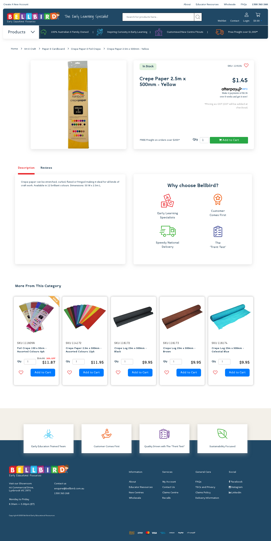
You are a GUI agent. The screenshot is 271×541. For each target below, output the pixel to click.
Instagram (236, 487)
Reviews (46, 168)
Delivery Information (207, 498)
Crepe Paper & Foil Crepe (86, 49)
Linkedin (235, 492)
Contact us (60, 484)
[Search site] (198, 17)
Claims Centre (170, 493)
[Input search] (158, 17)
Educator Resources (206, 4)
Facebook (235, 482)
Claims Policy (203, 493)
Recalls (166, 498)
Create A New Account (16, 4)
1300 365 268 (260, 4)
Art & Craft (30, 49)
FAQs (244, 4)
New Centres (136, 493)
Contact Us (168, 487)
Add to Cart (229, 140)
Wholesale (229, 4)
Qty (195, 139)
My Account (169, 482)
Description (26, 168)
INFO (235, 89)
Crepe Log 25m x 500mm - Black (130, 350)
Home (14, 49)
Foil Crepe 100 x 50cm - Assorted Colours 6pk (32, 350)
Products (21, 32)
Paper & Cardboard (53, 49)
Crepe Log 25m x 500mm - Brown (179, 350)
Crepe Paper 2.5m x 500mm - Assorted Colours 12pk (84, 350)
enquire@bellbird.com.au (69, 488)
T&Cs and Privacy (205, 487)
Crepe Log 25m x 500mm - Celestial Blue (228, 350)
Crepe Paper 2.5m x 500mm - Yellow (128, 49)
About (185, 4)
